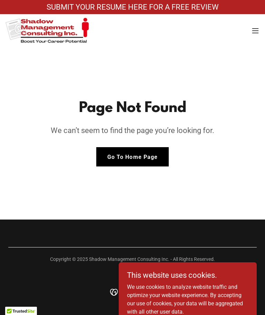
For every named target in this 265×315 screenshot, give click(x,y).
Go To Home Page (132, 157)
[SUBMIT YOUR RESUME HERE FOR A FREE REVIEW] (132, 7)
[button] (255, 31)
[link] (48, 30)
